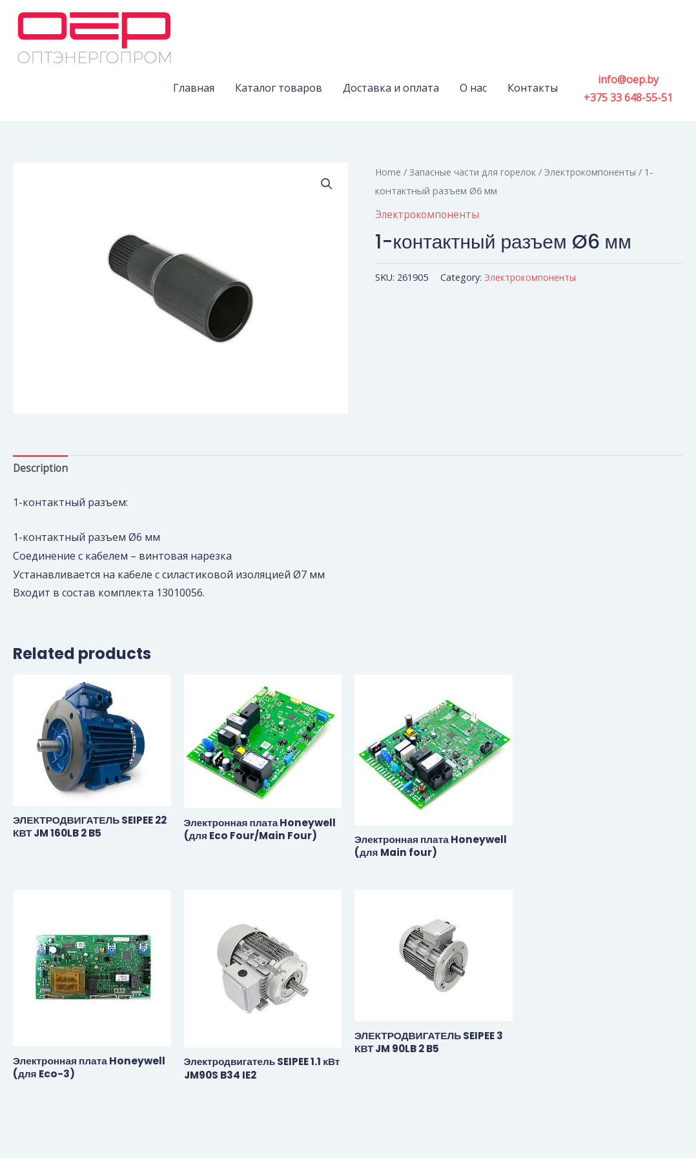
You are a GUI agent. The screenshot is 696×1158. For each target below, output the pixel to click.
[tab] (41, 469)
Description (41, 469)
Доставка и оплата (391, 88)
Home (388, 171)
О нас (473, 88)
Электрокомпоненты (596, 171)
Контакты (532, 88)
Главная (193, 88)
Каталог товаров (278, 88)
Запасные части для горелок (475, 171)
